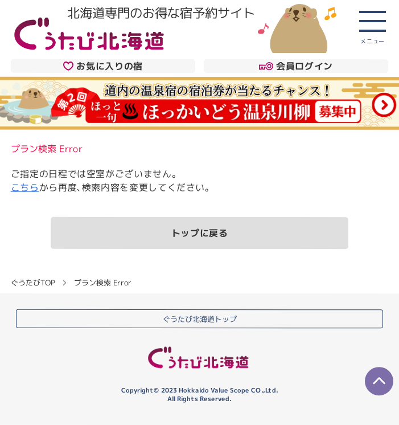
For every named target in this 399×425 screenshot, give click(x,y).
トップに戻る (199, 233)
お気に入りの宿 (103, 66)
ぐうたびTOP (33, 282)
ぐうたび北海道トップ (200, 318)
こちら (25, 187)
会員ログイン (295, 66)
